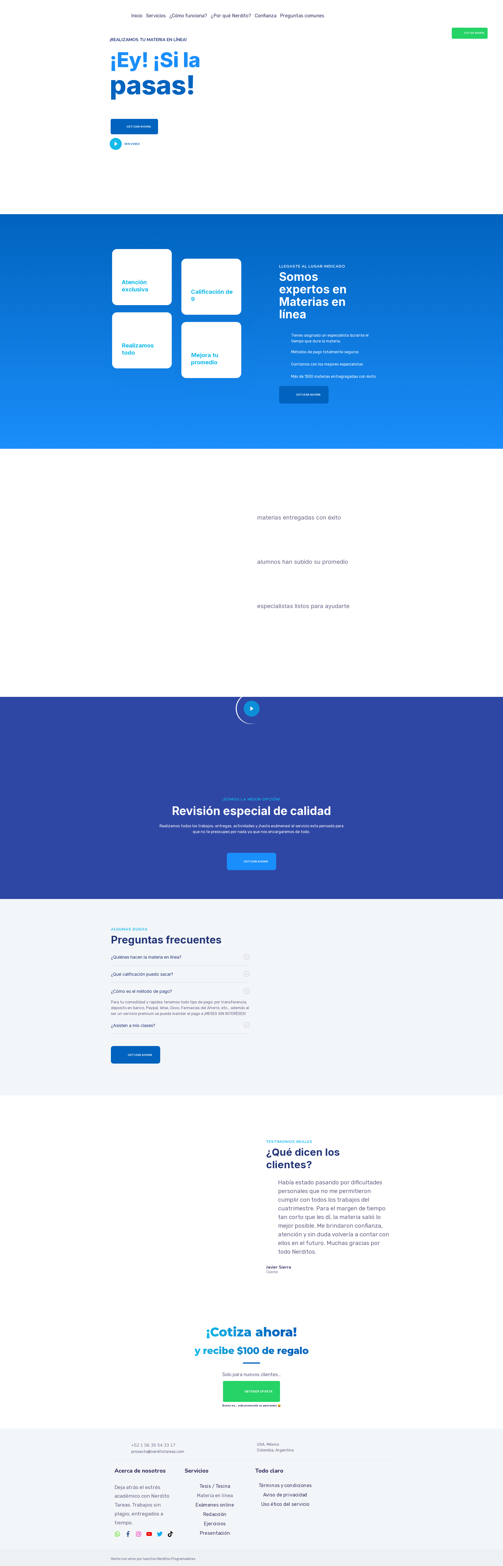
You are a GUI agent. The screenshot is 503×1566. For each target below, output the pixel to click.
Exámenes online (214, 1505)
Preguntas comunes (302, 16)
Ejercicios (215, 1523)
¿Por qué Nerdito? (231, 16)
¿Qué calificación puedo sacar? (142, 974)
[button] (180, 956)
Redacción (215, 1514)
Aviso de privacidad (285, 1494)
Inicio (136, 16)
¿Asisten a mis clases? (133, 1025)
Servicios (156, 16)
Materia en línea (215, 1495)
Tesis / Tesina (214, 1486)
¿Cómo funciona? (188, 16)
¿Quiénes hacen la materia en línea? (146, 957)
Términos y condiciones (285, 1485)
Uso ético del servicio (285, 1504)
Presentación (215, 1533)
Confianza (265, 16)
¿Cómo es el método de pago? (141, 991)
